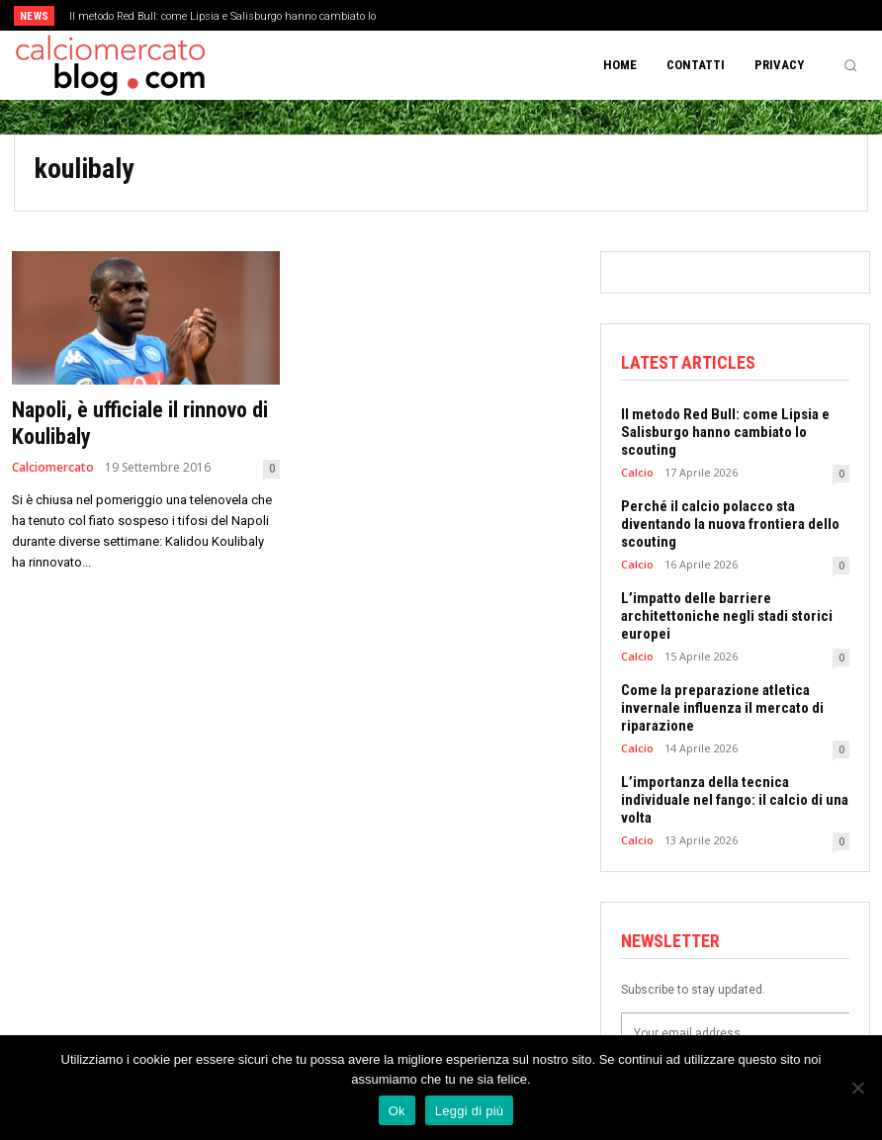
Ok (397, 1110)
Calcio (637, 472)
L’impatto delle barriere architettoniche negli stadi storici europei (727, 616)
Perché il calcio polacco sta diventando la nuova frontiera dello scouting (730, 524)
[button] (850, 65)
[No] (857, 1087)
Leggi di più (469, 1110)
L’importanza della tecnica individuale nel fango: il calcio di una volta (734, 800)
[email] (735, 1033)
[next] (488, 15)
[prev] (456, 15)
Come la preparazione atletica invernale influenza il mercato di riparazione (722, 708)
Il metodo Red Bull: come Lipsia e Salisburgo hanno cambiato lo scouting (725, 432)
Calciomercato (53, 468)
